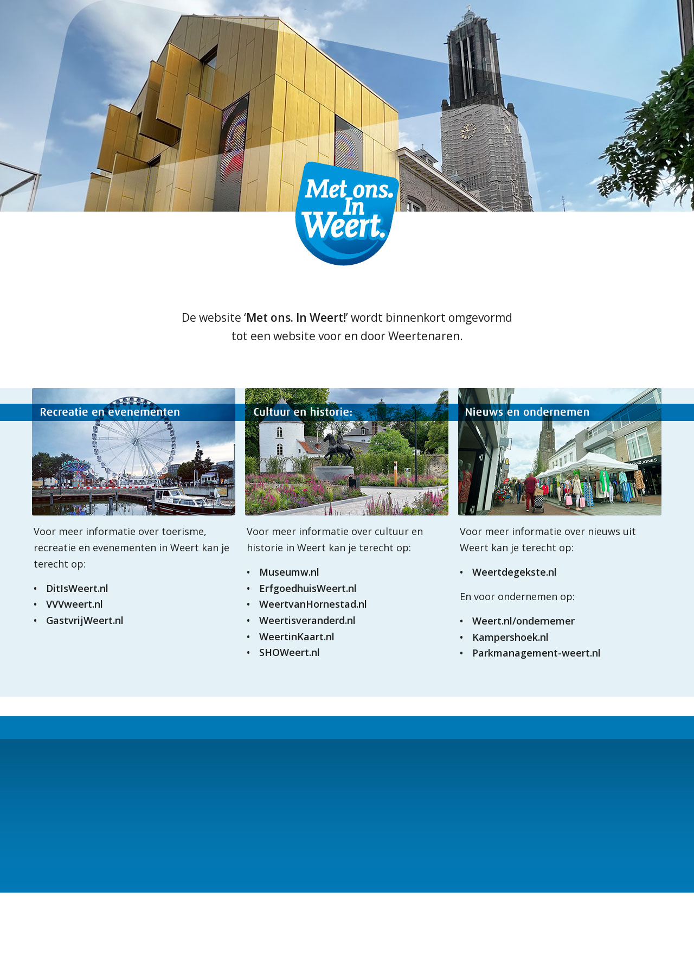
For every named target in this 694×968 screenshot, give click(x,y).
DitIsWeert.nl (77, 588)
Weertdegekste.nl (514, 571)
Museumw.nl (289, 571)
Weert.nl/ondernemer (523, 620)
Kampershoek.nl (510, 637)
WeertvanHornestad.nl (313, 603)
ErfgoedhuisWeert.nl (308, 588)
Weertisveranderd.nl (307, 620)
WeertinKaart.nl (297, 636)
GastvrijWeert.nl (85, 620)
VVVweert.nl (74, 603)
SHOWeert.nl (289, 652)
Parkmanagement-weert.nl (536, 652)
